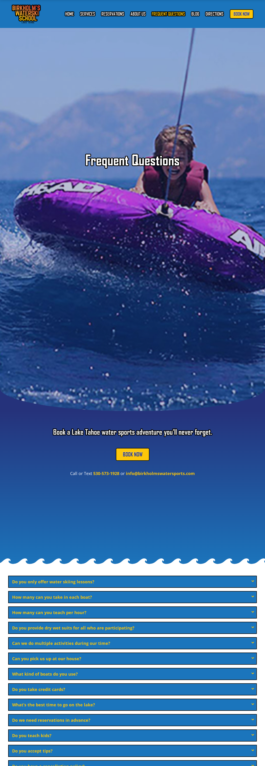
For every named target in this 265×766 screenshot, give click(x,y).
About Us (138, 14)
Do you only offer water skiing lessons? (53, 582)
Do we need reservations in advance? (51, 720)
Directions (215, 14)
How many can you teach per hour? (49, 612)
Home (69, 14)
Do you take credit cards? (38, 689)
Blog (195, 14)
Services (87, 14)
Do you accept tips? (32, 751)
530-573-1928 (106, 473)
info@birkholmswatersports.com (160, 473)
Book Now (242, 14)
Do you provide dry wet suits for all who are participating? (73, 628)
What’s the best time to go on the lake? (53, 705)
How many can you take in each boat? (52, 597)
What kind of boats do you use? (45, 674)
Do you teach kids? (32, 735)
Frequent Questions (168, 14)
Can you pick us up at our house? (46, 658)
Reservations (112, 14)
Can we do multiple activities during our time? (61, 643)
